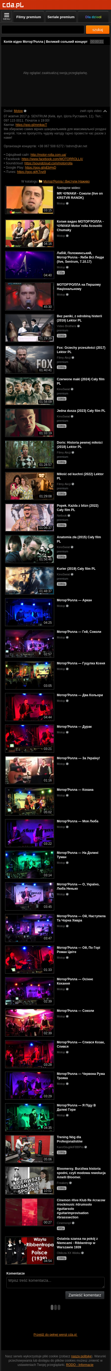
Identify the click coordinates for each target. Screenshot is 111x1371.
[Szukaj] (42, 29)
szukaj (97, 30)
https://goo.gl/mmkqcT (31, 125)
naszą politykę (81, 1356)
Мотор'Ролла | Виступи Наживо (66, 181)
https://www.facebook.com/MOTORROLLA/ (52, 159)
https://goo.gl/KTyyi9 (31, 172)
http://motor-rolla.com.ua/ (48, 155)
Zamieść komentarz (85, 1295)
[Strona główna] (13, 5)
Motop (18, 111)
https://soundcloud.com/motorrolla (49, 163)
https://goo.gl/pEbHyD (40, 167)
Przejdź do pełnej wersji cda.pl (56, 1335)
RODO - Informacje (80, 1365)
